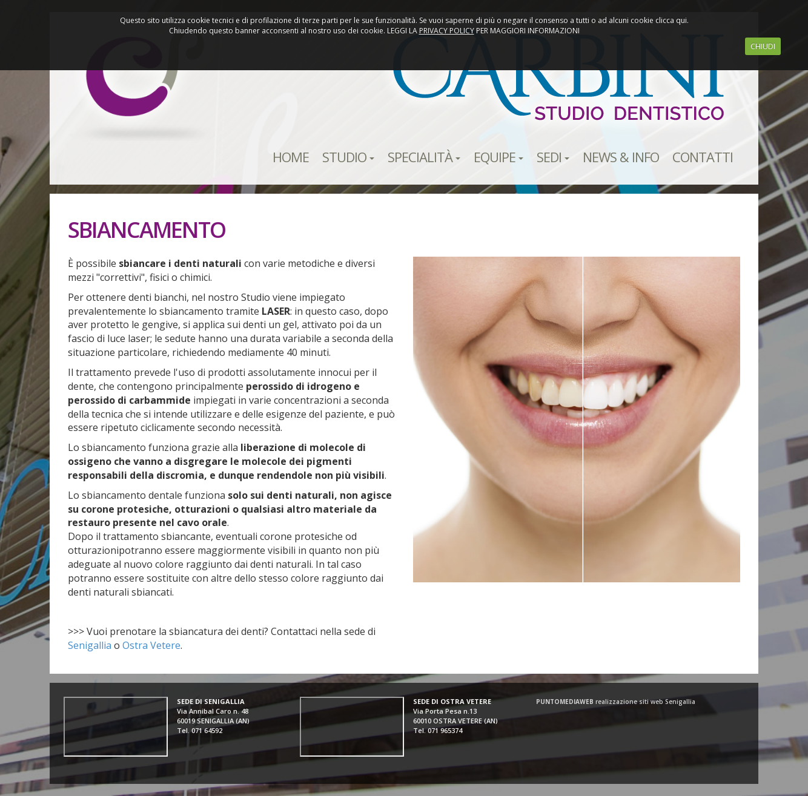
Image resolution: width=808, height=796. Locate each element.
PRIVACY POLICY (446, 30)
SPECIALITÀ (424, 157)
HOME (291, 157)
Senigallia (89, 645)
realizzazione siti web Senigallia (615, 701)
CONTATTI (702, 157)
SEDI (553, 157)
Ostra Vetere (151, 645)
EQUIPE (498, 157)
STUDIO (348, 157)
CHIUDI (762, 46)
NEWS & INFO (621, 157)
